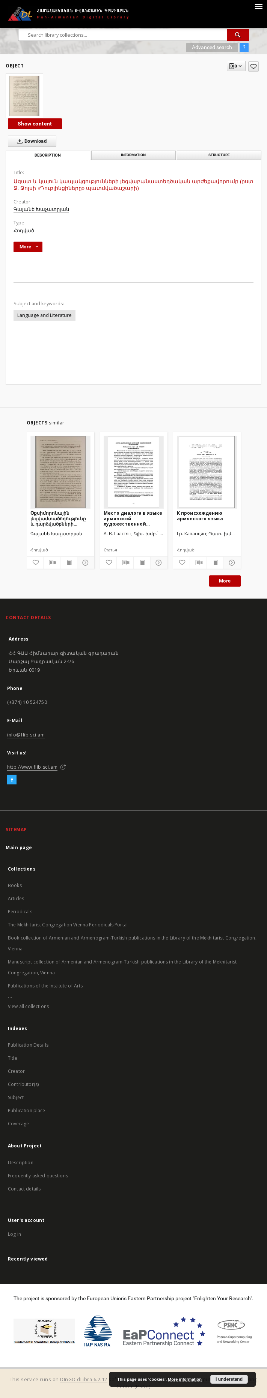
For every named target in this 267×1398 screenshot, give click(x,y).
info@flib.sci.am (26, 735)
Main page (19, 847)
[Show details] (84, 563)
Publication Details (28, 1045)
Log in (14, 1234)
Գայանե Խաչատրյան (41, 209)
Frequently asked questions (38, 1175)
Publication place (26, 1110)
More (225, 581)
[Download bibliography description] (52, 563)
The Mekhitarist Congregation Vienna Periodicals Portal (68, 925)
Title (12, 1058)
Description (20, 1162)
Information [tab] (133, 155)
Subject (16, 1097)
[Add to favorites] (253, 66)
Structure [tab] (219, 155)
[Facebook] (12, 780)
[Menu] (258, 6)
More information (185, 1379)
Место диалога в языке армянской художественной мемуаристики (133, 518)
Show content (35, 124)
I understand (229, 1379)
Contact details (24, 1189)
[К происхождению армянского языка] (207, 472)
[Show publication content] (68, 563)
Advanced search (212, 47)
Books (15, 885)
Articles (16, 898)
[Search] (238, 35)
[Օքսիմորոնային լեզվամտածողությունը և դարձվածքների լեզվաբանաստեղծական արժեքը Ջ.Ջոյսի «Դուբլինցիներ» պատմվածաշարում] (60, 472)
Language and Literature (44, 315)
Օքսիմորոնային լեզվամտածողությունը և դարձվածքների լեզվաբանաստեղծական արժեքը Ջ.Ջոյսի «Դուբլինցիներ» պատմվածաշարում (60, 518)
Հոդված (24, 230)
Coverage (18, 1123)
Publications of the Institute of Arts (45, 986)
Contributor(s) (23, 1084)
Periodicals (20, 911)
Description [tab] (48, 155)
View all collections (28, 1006)
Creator (16, 1071)
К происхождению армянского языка (200, 515)
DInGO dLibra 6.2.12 (83, 1379)
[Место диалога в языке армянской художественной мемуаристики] (133, 472)
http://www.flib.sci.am (32, 767)
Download (30, 141)
